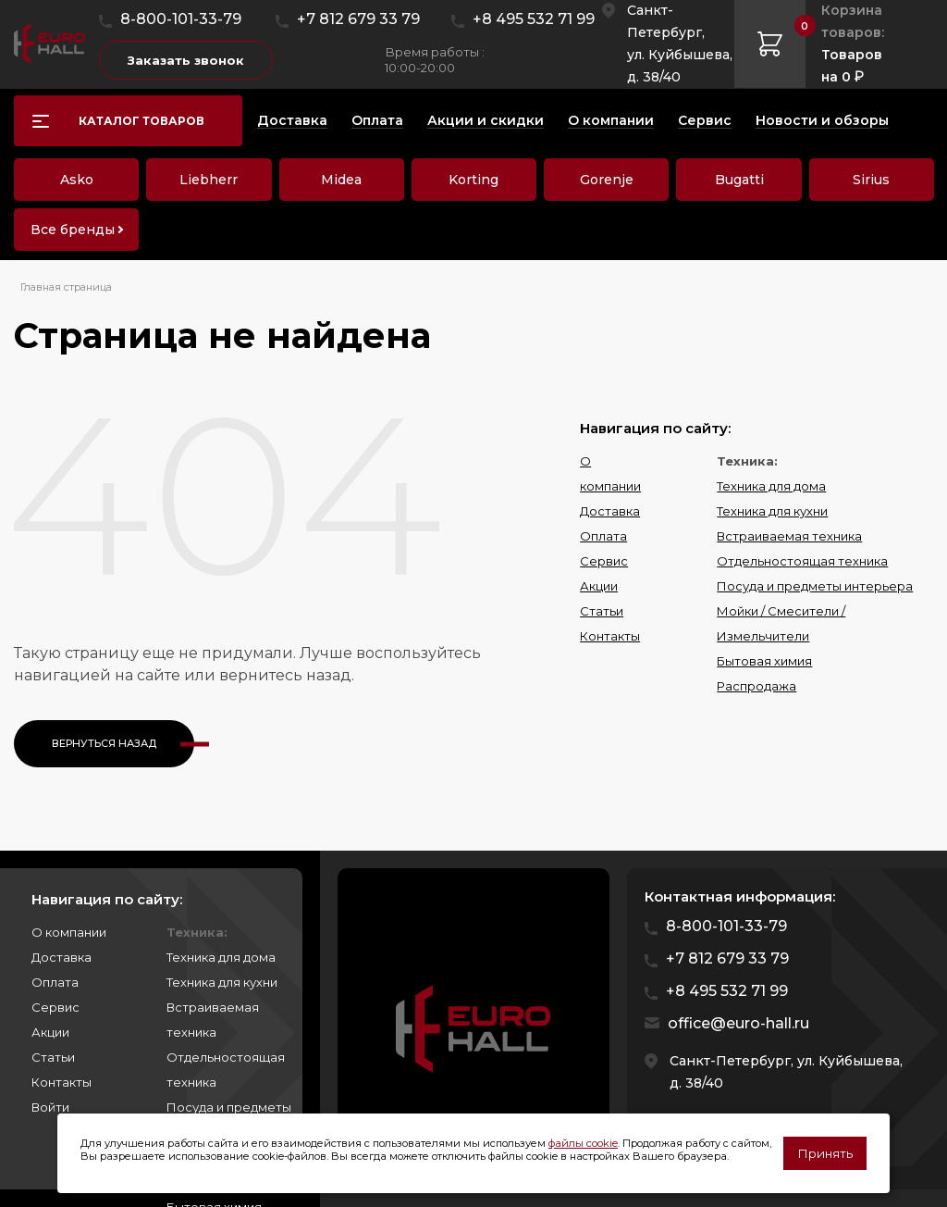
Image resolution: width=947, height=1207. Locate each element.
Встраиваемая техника (789, 536)
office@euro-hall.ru (738, 1023)
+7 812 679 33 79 (358, 19)
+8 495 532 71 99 (534, 19)
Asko (76, 179)
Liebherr (208, 179)
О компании (68, 932)
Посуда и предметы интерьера (815, 586)
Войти (50, 1107)
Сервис (604, 561)
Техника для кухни (772, 511)
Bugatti (739, 179)
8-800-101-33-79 (180, 19)
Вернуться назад (104, 743)
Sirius (871, 179)
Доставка (610, 511)
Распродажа (756, 685)
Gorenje (606, 179)
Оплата (603, 536)
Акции (599, 586)
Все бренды (73, 229)
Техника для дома (771, 486)
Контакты (610, 635)
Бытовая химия (764, 660)
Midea (341, 179)
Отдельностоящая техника (802, 561)
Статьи (601, 611)
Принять (825, 1153)
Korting (473, 179)
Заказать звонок (186, 60)
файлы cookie (583, 1143)
